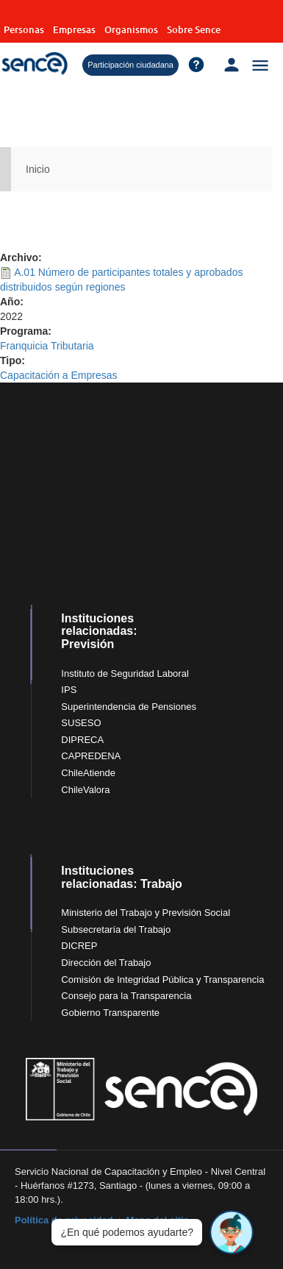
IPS (68, 689)
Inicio (38, 169)
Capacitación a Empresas (59, 375)
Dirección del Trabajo (106, 962)
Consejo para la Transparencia (126, 995)
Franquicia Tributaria (47, 346)
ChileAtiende (88, 772)
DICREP (79, 945)
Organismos (131, 29)
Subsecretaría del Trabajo (116, 929)
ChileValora (85, 789)
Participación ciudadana (130, 64)
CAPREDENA (91, 755)
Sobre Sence (194, 29)
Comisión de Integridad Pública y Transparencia (162, 979)
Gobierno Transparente (110, 1012)
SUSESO (81, 722)
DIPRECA (82, 739)
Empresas (74, 29)
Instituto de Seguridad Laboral (124, 673)
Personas (24, 29)
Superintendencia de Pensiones (128, 706)
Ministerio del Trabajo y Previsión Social (145, 912)
